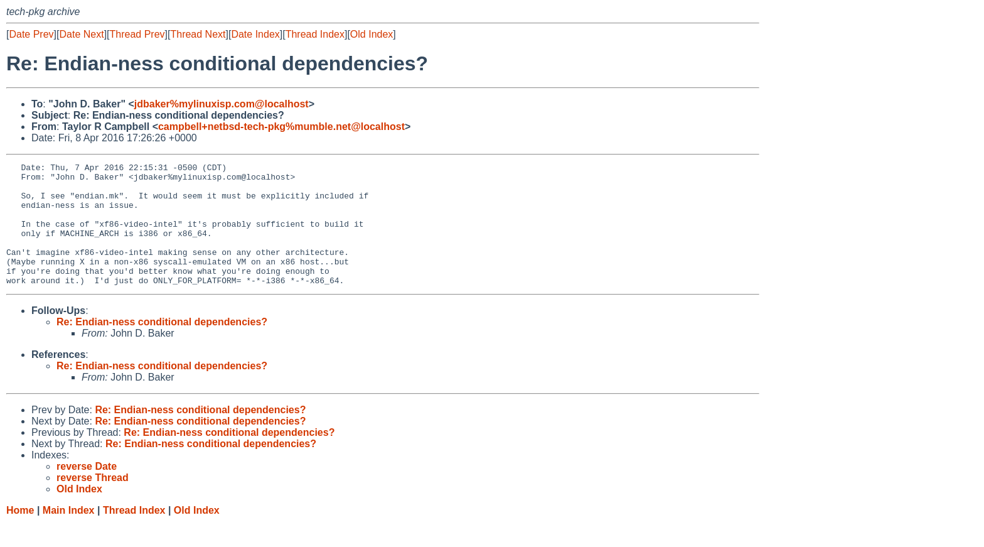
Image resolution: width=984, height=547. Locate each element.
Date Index (255, 34)
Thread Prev (137, 34)
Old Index (371, 34)
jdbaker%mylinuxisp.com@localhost (221, 104)
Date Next (81, 34)
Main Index (69, 534)
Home (20, 534)
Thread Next (197, 34)
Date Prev (31, 34)
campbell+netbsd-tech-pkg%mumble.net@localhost (281, 126)
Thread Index (315, 34)
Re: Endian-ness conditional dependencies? (161, 346)
